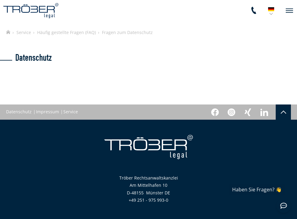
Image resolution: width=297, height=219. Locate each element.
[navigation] (289, 10)
